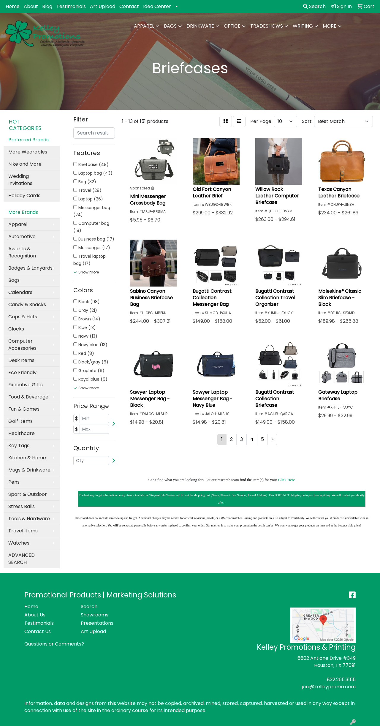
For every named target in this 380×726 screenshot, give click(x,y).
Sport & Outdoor (27, 494)
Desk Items (21, 360)
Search (314, 6)
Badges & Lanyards (30, 268)
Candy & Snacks (27, 304)
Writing (303, 26)
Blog (47, 6)
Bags (170, 26)
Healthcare (21, 433)
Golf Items (20, 421)
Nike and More (25, 164)
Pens (14, 482)
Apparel (144, 26)
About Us (34, 614)
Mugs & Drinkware (29, 469)
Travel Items (23, 530)
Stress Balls (21, 506)
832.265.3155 (341, 679)
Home (13, 6)
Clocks (16, 328)
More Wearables (27, 151)
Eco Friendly (22, 372)
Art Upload (102, 6)
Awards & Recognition (22, 252)
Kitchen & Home (27, 457)
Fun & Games (23, 409)
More (329, 26)
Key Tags (18, 445)
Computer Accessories (22, 345)
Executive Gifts (25, 384)
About (31, 6)
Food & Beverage (28, 396)
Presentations (97, 623)
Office (232, 26)
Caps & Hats (22, 316)
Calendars (20, 292)
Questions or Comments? (54, 643)
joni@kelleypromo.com (329, 686)
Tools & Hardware (29, 518)
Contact (129, 6)
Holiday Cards (24, 195)
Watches (18, 543)
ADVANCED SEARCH (21, 559)
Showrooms (94, 614)
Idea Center (157, 6)
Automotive (22, 236)
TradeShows (266, 26)
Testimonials (71, 6)
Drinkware (200, 26)
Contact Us (37, 631)
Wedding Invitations (20, 180)
